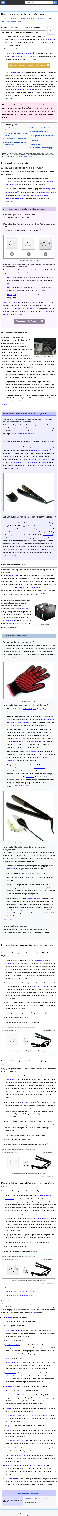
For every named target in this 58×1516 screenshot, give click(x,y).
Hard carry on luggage (12, 1430)
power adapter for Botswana (20, 56)
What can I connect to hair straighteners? (19, 1295)
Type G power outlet (31, 1125)
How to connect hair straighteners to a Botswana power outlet (43, 136)
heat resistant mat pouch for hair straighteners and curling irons (29, 462)
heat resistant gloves (29, 709)
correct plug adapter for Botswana (23, 434)
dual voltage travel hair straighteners (20, 53)
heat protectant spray (33, 751)
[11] (22, 314)
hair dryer (46, 1498)
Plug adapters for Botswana (27, 321)
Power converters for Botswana (42, 128)
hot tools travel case (34, 741)
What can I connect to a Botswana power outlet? (21, 1291)
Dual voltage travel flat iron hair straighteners (20, 1395)
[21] (8, 919)
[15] (10, 555)
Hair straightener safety (40, 131)
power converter (15, 72)
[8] (48, 1218)
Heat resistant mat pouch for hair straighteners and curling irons (26, 1415)
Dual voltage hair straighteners (15, 139)
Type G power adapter (11, 302)
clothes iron (28, 1498)
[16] (12, 555)
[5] (39, 1124)
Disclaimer (41, 1513)
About (23, 1513)
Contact (29, 1513)
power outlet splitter (34, 898)
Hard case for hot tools (12, 1408)
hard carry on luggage (44, 549)
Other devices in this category (42, 148)
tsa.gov (7, 1426)
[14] (15, 468)
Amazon (8, 1321)
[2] (33, 53)
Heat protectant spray (12, 1448)
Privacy (48, 1513)
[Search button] (55, 2)
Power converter (10, 1373)
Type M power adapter (39, 1218)
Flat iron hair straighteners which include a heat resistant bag (25, 1465)
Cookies (35, 1513)
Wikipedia (8, 1317)
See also (35, 140)
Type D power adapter (40, 986)
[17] (19, 785)
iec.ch (7, 1326)
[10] (40, 229)
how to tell (17, 39)
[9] (11, 98)
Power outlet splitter (11, 1479)
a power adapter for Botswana (21, 89)
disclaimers (26, 156)
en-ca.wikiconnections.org (14, 1513)
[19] (23, 785)
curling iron (37, 1498)
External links (36, 144)
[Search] (39, 2)
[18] (21, 785)
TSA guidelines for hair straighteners (26, 520)
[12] (3, 404)
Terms (52, 1513)
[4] (49, 985)
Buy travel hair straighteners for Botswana (27, 65)
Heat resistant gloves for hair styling (17, 1440)
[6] (20, 314)
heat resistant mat (16, 741)
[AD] (13, 98)
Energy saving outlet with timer (15, 1455)
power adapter (26, 608)
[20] (26, 785)
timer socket (30, 777)
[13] (12, 468)
